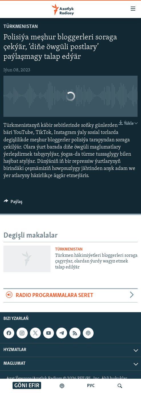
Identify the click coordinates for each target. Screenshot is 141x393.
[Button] (13, 203)
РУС (91, 386)
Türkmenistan (20, 26)
